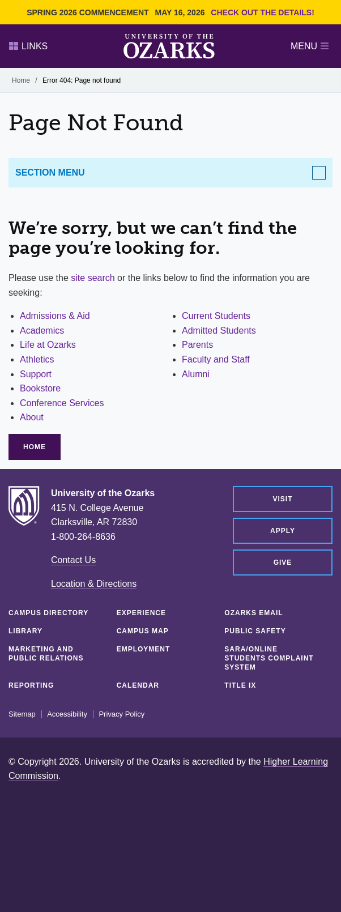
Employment (143, 649)
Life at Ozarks (48, 345)
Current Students (216, 316)
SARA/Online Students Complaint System (268, 658)
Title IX (240, 685)
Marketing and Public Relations (45, 653)
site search (92, 278)
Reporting (31, 685)
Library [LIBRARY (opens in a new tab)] (25, 631)
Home (21, 80)
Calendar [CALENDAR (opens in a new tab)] (138, 685)
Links (28, 46)
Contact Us (73, 560)
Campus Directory (48, 613)
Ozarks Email (253, 613)
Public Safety (254, 631)
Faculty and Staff (216, 359)
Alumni (196, 374)
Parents (197, 345)
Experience (141, 613)
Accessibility (67, 714)
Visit (282, 499)
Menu (310, 46)
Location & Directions (94, 584)
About (32, 417)
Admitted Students (219, 330)
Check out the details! (262, 12)
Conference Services (62, 403)
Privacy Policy (121, 714)
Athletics (37, 359)
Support (36, 374)
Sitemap (22, 714)
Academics (42, 330)
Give (283, 562)
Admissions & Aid (55, 316)
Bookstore (40, 388)
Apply (282, 531)
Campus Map (143, 631)
